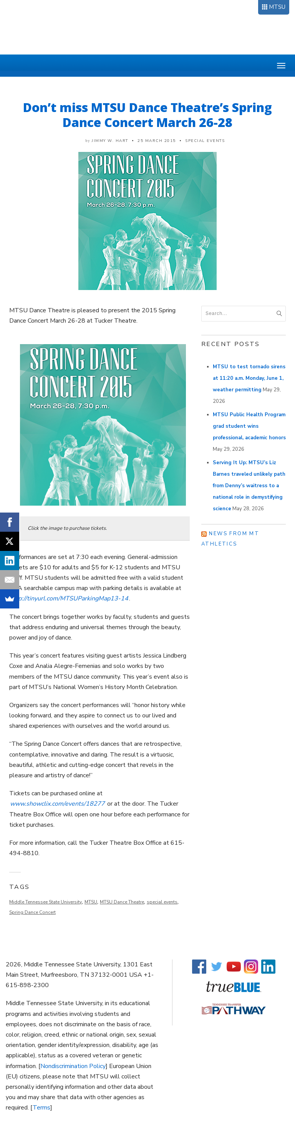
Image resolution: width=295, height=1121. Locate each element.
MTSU (277, 7)
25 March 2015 (157, 140)
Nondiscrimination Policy (73, 1066)
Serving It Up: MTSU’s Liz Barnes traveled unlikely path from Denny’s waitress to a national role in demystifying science (249, 485)
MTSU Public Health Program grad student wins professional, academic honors (249, 426)
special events (162, 902)
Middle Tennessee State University (45, 902)
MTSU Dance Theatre (122, 902)
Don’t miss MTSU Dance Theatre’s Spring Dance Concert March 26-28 (147, 114)
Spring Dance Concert (32, 912)
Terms (41, 1107)
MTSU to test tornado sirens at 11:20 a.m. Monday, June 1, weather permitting (249, 378)
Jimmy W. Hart (110, 140)
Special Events (205, 140)
